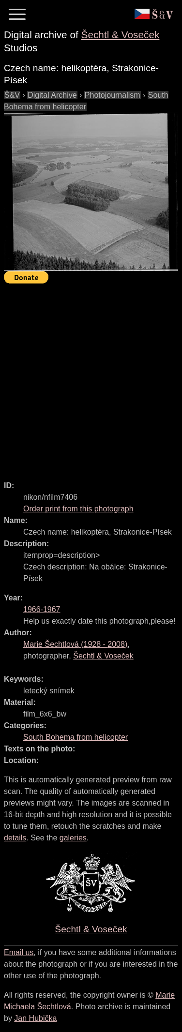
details (15, 838)
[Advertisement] (91, 378)
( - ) (75, 644)
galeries (73, 838)
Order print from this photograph (78, 509)
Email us (18, 952)
